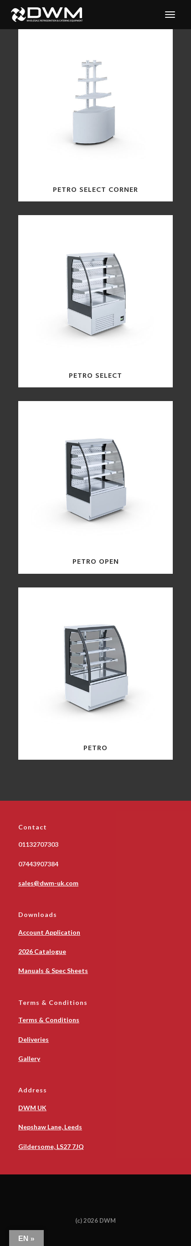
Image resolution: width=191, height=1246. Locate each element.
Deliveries (33, 1039)
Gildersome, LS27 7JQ (51, 1146)
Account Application (49, 932)
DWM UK (32, 1108)
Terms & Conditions (48, 1020)
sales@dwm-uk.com (48, 883)
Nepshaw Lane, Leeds (50, 1127)
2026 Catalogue (42, 951)
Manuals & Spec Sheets (53, 970)
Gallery (29, 1058)
